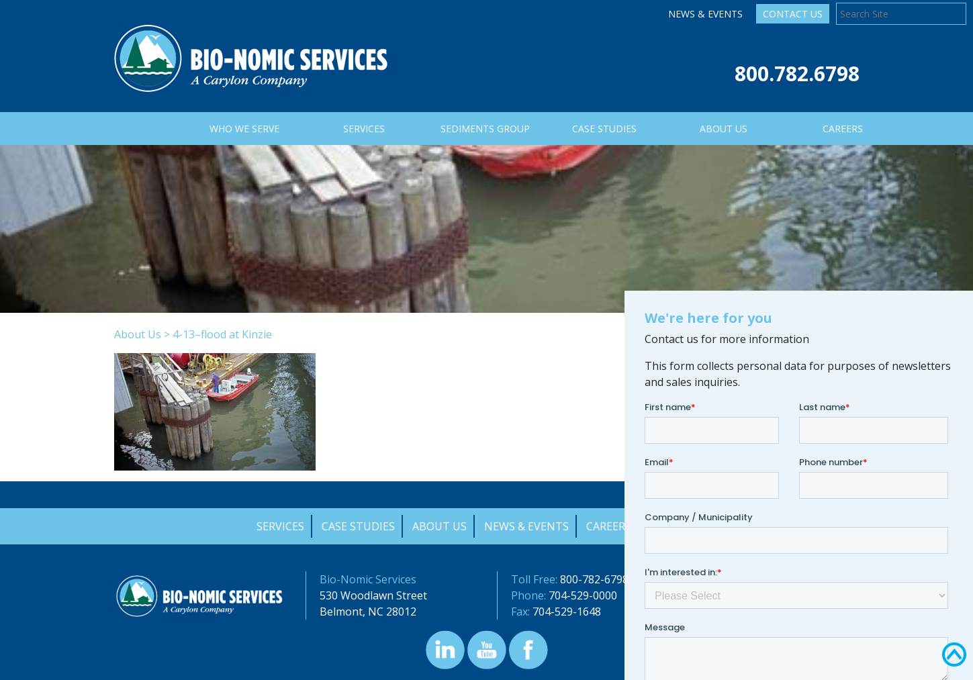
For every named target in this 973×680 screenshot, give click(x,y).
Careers (608, 526)
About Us (137, 334)
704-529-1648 (566, 611)
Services (280, 526)
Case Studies (358, 526)
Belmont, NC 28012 (368, 611)
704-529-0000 (583, 595)
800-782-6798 (594, 579)
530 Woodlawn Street (373, 595)
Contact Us (793, 13)
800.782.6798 (797, 73)
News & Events (705, 13)
